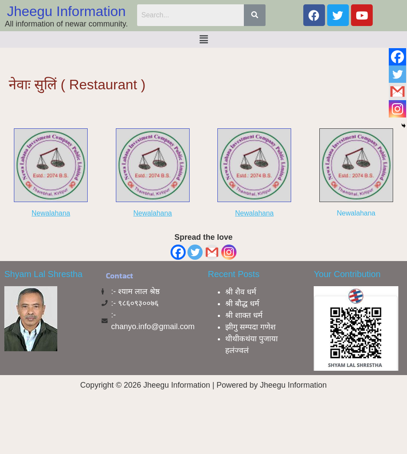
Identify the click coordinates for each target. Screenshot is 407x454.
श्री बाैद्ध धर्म (242, 303)
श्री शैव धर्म (240, 291)
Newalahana (51, 213)
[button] (203, 39)
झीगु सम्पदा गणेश (250, 327)
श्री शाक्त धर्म (244, 315)
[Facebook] (178, 252)
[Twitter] (195, 252)
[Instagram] (228, 252)
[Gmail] (212, 252)
